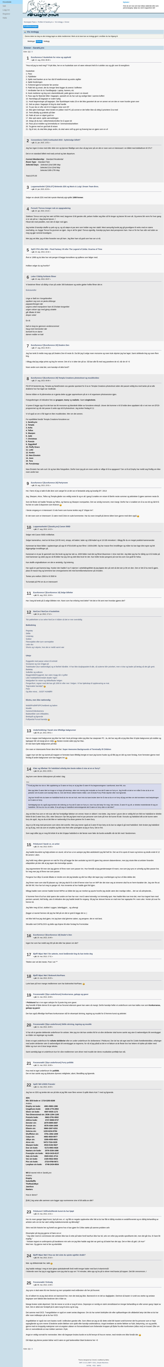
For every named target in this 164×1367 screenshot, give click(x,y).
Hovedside (7, 2)
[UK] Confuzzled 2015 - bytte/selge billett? (62, 140)
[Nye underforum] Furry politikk (59, 1062)
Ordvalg (49, 1282)
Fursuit (34, 208)
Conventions (36, 140)
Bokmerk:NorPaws (57, 975)
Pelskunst (37, 844)
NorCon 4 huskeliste (50, 611)
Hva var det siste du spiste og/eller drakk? (67, 1255)
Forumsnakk (38, 994)
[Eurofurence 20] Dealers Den (56, 345)
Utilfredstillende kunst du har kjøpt (58, 1211)
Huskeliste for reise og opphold (57, 57)
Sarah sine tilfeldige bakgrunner (62, 730)
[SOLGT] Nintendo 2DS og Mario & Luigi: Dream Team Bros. (72, 186)
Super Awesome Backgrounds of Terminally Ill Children (87, 749)
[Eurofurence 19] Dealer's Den (59, 935)
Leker (33, 276)
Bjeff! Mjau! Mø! (40, 954)
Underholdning (39, 730)
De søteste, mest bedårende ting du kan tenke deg (71, 954)
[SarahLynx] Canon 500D (59, 526)
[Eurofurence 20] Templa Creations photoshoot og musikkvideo (71, 378)
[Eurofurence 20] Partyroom (55, 483)
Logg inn (6, 10)
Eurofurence (36, 57)
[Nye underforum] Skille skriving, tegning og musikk (69, 1024)
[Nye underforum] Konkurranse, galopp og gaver (67, 994)
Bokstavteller (31, 290)
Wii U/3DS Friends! (47, 1084)
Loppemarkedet (38, 186)
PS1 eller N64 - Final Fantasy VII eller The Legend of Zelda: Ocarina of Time (69, 249)
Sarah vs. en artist (51, 844)
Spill (33, 249)
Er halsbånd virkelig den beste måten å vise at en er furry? (74, 768)
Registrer (6, 14)
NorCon (36, 611)
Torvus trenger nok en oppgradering (55, 208)
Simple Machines (102, 1362)
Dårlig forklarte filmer (46, 276)
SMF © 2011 (92, 1362)
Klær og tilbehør (40, 768)
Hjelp (5, 18)
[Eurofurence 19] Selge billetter (59, 592)
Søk (4, 6)
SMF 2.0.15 (83, 1362)
